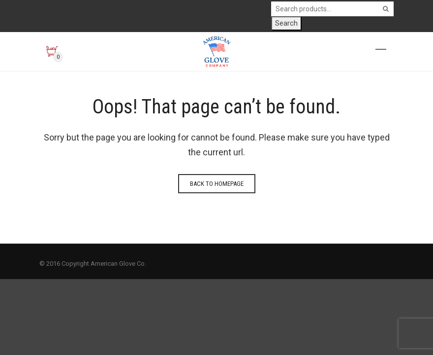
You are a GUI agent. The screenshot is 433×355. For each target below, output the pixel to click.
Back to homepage (217, 183)
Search (286, 23)
